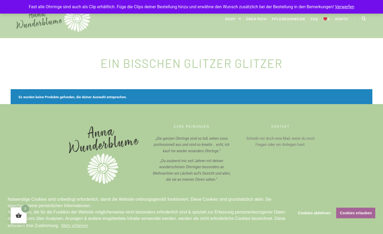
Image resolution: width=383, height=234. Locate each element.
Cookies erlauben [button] (356, 213)
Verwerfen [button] (344, 6)
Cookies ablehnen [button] (314, 213)
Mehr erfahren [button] (74, 225)
